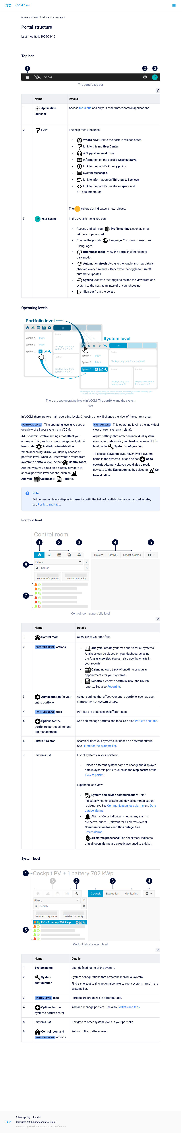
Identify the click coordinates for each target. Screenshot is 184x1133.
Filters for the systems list (99, 746)
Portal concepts (56, 17)
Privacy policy (23, 1117)
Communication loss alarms (125, 805)
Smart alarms (93, 832)
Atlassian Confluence (54, 1126)
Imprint (37, 1117)
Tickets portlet (94, 775)
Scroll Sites (35, 1126)
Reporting (113, 686)
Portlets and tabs (49, 504)
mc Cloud (85, 108)
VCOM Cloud (23, 5)
